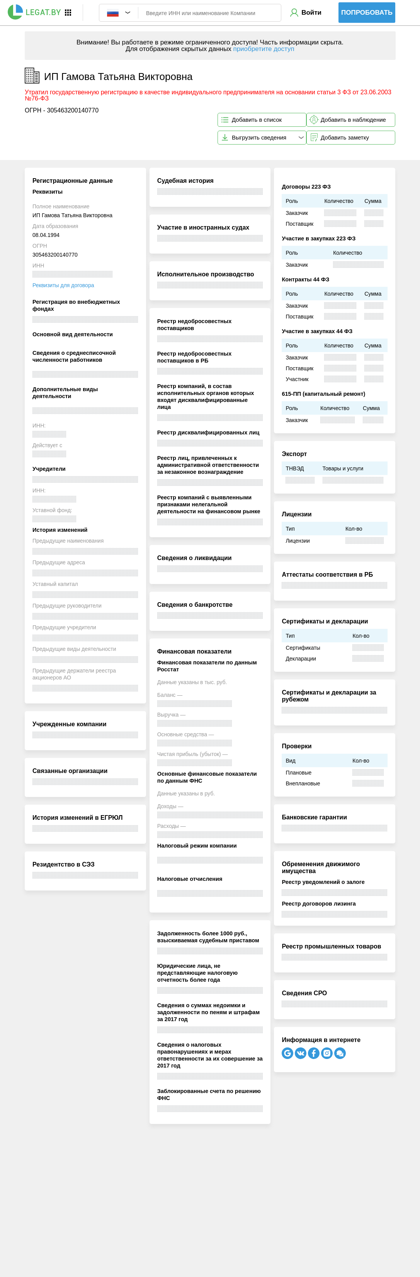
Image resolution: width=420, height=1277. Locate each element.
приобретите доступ (263, 49)
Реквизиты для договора (63, 285)
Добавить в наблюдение (353, 119)
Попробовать (367, 12)
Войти (311, 12)
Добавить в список (257, 119)
